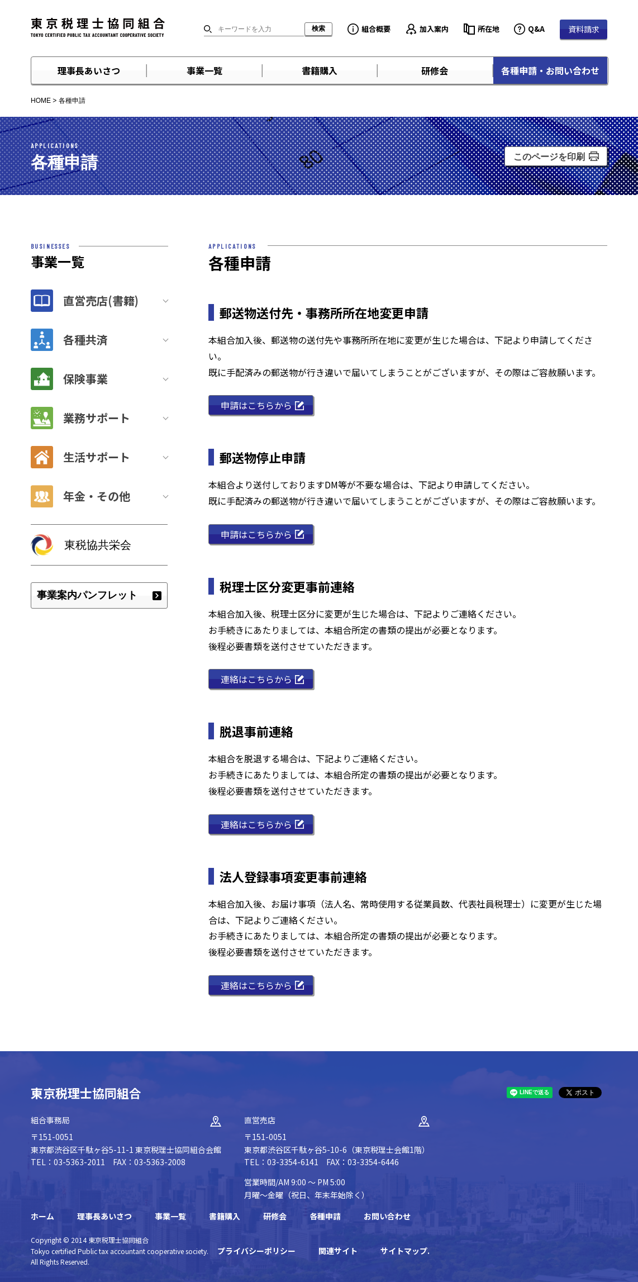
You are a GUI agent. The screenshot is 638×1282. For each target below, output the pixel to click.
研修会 (434, 70)
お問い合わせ (387, 1216)
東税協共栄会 (97, 545)
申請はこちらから (256, 405)
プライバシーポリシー (256, 1251)
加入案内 (434, 28)
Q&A (536, 28)
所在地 (488, 28)
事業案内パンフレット (87, 595)
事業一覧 (204, 70)
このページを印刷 (549, 157)
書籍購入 (319, 70)
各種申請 (325, 1216)
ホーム (42, 1216)
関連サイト (338, 1251)
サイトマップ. (405, 1251)
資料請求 (583, 29)
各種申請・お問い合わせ (550, 70)
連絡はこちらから (256, 679)
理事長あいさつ (89, 70)
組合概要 (376, 28)
